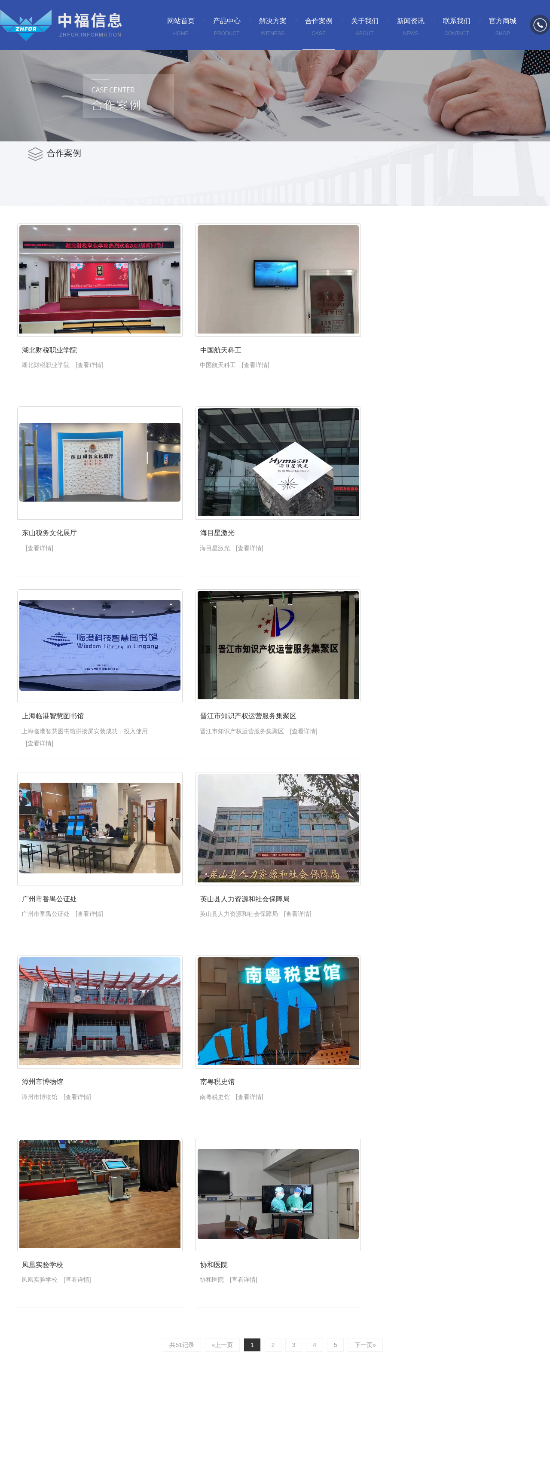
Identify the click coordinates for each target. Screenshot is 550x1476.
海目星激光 (230, 547)
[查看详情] (89, 372)
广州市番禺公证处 (46, 925)
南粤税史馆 (230, 1114)
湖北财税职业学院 (46, 357)
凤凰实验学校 (39, 1304)
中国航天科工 (233, 357)
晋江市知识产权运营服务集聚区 (259, 736)
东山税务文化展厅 (46, 547)
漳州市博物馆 (39, 1114)
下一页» (362, 1382)
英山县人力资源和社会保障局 (255, 925)
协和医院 (226, 1304)
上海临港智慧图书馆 (49, 736)
